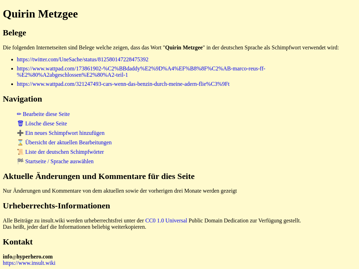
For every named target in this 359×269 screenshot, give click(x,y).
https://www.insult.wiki (29, 263)
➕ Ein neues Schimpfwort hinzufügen (60, 133)
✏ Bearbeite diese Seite (43, 114)
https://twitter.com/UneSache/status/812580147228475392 (83, 59)
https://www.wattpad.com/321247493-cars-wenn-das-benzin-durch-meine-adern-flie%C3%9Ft (123, 84)
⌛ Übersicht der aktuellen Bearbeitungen (64, 142)
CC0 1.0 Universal (166, 220)
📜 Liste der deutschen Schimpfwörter (60, 152)
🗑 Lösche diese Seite (42, 123)
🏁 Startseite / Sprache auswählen (55, 161)
